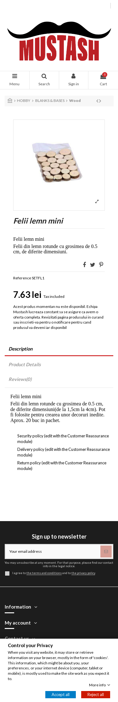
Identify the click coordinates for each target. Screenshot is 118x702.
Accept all (61, 694)
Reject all (95, 694)
